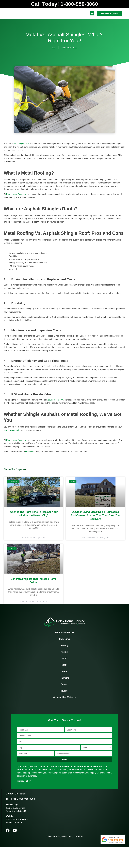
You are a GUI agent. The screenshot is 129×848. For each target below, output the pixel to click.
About (64, 672)
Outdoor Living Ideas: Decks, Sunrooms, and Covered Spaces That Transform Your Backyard (96, 516)
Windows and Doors (64, 633)
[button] (92, 14)
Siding (64, 652)
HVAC (64, 659)
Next (64, 760)
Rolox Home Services (16, 195)
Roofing (64, 646)
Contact (64, 685)
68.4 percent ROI (55, 400)
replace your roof (21, 144)
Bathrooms (64, 640)
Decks (64, 665)
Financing (64, 678)
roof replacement (11, 431)
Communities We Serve (64, 698)
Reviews (64, 691)
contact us (30, 452)
